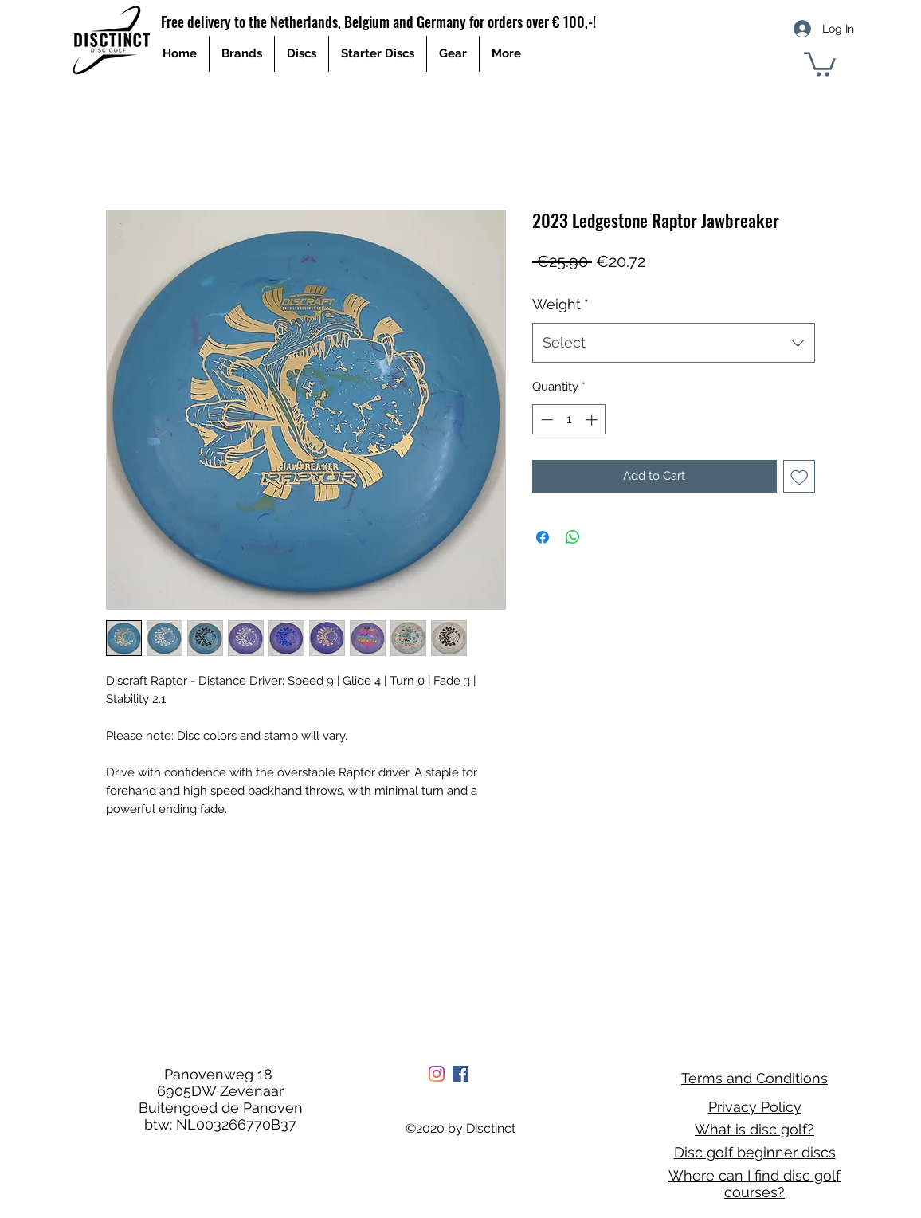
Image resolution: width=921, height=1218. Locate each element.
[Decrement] (545, 419)
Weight (560, 304)
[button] (820, 63)
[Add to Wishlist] (799, 476)
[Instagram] (437, 1074)
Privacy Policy (754, 1106)
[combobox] (673, 343)
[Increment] (593, 419)
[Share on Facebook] (542, 537)
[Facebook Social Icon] (460, 1074)
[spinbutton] (569, 419)
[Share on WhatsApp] (572, 537)
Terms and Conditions (754, 1078)
